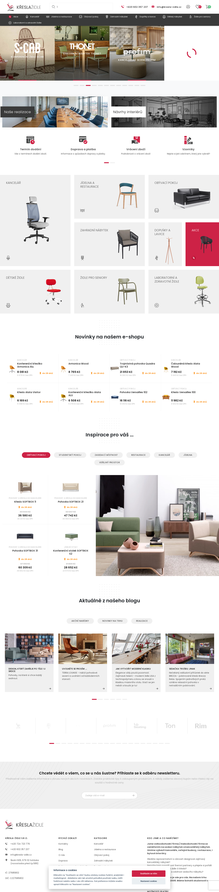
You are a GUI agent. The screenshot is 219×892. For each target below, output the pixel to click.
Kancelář (164, 454)
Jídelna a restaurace (105, 849)
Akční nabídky (80, 620)
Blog (61, 849)
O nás (62, 855)
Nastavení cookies (149, 881)
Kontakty (63, 843)
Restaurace (138, 454)
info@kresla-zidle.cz (169, 7)
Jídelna (187, 454)
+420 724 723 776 (17, 843)
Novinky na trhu (112, 620)
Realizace (142, 620)
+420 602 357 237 (137, 7)
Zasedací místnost (106, 454)
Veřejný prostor (109, 462)
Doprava (63, 860)
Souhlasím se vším (148, 873)
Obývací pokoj (36, 454)
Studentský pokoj (70, 454)
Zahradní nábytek (103, 860)
